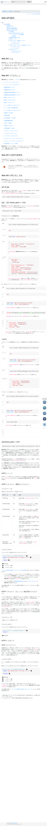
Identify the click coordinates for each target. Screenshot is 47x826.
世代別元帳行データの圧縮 (9, 118)
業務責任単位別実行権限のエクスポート (12, 94)
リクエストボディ (16, 43)
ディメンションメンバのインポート (11, 82)
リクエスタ (17, 79)
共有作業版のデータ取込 (9, 128)
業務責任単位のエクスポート (10, 89)
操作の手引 (5, 11)
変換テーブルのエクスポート (10, 100)
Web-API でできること (11, 27)
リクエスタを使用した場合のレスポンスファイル (22, 689)
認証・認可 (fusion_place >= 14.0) (16, 33)
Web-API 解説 (7, 24)
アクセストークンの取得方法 (18, 34)
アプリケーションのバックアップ (11, 130)
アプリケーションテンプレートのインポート (13, 138)
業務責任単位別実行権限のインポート (12, 92)
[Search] (18, 2)
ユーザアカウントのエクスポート (11, 135)
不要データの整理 (8, 123)
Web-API (10, 11)
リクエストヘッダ (16, 42)
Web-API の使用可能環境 (12, 28)
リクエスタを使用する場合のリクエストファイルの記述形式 (14, 570)
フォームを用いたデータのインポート (12, 105)
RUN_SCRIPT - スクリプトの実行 (11, 143)
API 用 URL (12, 31)
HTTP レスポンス (13, 49)
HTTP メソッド (13, 39)
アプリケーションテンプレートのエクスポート (14, 141)
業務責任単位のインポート (9, 87)
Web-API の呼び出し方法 (12, 30)
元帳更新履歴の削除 (8, 120)
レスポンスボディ (16, 52)
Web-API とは (9, 25)
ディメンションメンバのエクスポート (12, 84)
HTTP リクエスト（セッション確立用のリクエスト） (20, 45)
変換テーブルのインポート (9, 97)
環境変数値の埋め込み (19, 581)
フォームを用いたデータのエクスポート (12, 110)
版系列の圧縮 (7, 115)
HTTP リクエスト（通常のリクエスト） (18, 40)
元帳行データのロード (8, 125)
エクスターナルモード (31, 581)
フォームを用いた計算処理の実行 (11, 107)
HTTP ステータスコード (17, 51)
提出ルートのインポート (9, 102)
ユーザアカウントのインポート (10, 133)
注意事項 (14, 36)
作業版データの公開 (8, 112)
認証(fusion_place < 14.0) (15, 37)
